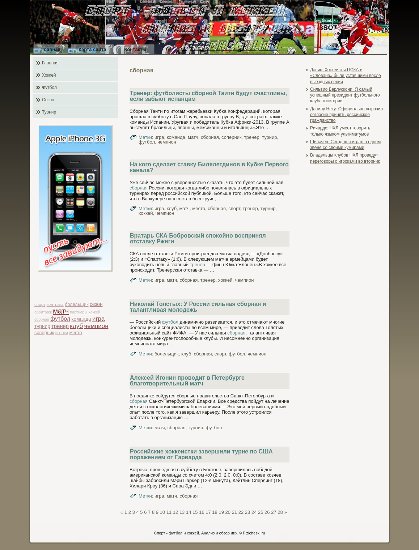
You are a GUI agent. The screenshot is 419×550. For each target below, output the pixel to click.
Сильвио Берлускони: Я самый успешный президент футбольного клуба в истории (345, 95)
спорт (39, 304)
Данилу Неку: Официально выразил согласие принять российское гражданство (346, 114)
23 (247, 512)
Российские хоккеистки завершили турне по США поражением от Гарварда (201, 454)
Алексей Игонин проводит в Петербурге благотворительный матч (187, 381)
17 (208, 512)
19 (221, 512)
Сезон (48, 99)
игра (98, 318)
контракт (55, 304)
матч (61, 311)
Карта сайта (92, 49)
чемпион (96, 326)
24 (254, 512)
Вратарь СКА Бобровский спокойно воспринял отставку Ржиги (198, 238)
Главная (50, 49)
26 (267, 512)
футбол (60, 319)
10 (162, 512)
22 (241, 512)
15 (195, 512)
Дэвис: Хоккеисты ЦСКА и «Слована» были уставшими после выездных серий (345, 75)
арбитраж (43, 312)
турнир (42, 326)
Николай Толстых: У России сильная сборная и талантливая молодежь (198, 307)
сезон (96, 304)
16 (201, 512)
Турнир (49, 112)
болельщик (76, 304)
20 (227, 512)
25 (260, 512)
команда (81, 319)
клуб (76, 326)
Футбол (49, 87)
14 (188, 512)
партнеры (78, 312)
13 (182, 512)
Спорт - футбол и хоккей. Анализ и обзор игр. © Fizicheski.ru (209, 533)
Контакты (135, 49)
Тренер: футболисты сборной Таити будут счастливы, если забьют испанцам (208, 96)
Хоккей (49, 75)
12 (175, 512)
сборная (41, 319)
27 (273, 512)
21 (234, 512)
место (75, 332)
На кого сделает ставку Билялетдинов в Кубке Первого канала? (209, 167)
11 (169, 512)
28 (280, 512)
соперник (44, 332)
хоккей (94, 312)
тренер (60, 326)
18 (214, 512)
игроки (61, 332)
